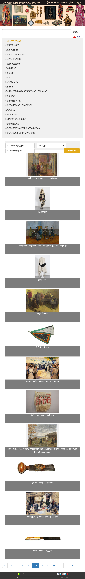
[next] (72, 565)
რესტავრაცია (13, 59)
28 (66, 565)
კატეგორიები (13, 41)
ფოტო (9, 87)
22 (29, 565)
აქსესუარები (12, 64)
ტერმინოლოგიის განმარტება (22, 128)
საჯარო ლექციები (15, 119)
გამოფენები (12, 50)
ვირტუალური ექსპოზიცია (20, 133)
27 (60, 565)
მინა (7, 77)
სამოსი (9, 73)
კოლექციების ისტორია (18, 105)
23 (35, 565)
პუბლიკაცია (12, 45)
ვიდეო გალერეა (15, 54)
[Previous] (5, 565)
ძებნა (75, 32)
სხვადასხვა (11, 82)
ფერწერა (10, 68)
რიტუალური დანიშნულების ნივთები (26, 91)
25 (48, 565)
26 (54, 565)
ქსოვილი (10, 96)
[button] (20, 145)
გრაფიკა (10, 110)
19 (10, 565)
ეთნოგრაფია (13, 124)
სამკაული (11, 114)
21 (23, 565)
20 (17, 565)
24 (42, 565)
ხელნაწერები (13, 101)
